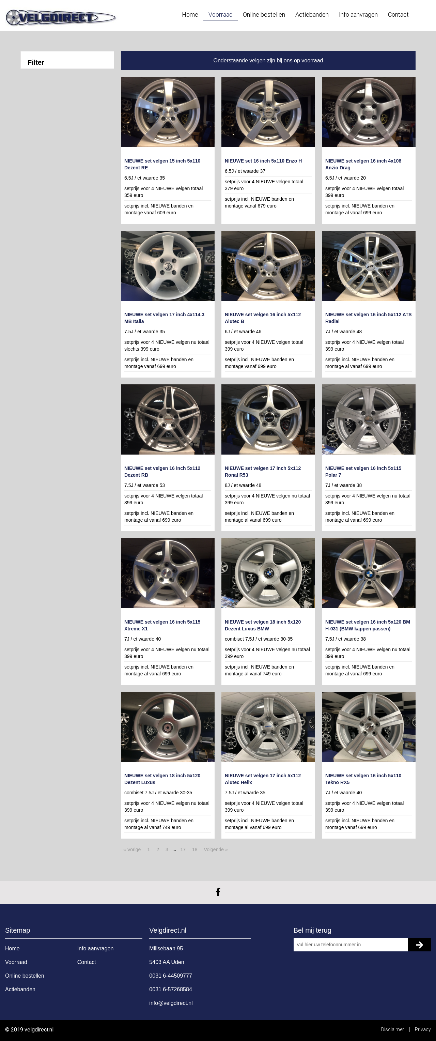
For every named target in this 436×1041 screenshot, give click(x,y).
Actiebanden (312, 14)
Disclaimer (393, 1029)
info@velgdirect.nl (170, 1003)
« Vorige (132, 849)
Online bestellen (264, 14)
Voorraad (220, 14)
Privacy (423, 1029)
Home (190, 14)
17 (183, 849)
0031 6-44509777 (170, 976)
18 (195, 849)
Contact (398, 14)
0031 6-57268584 (170, 989)
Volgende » (216, 849)
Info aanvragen (358, 14)
